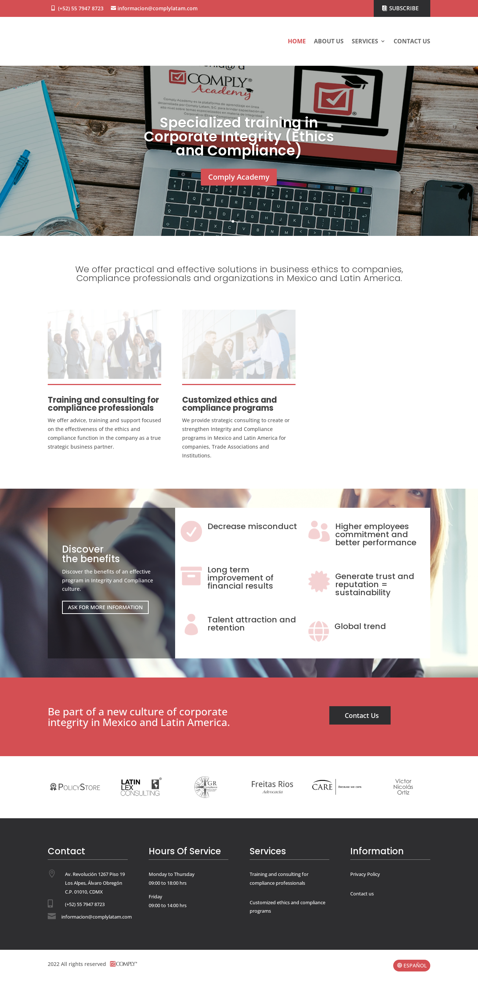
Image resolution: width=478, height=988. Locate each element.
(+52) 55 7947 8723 (81, 8)
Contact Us (362, 715)
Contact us (412, 41)
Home (297, 41)
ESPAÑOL (415, 965)
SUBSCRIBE (404, 8)
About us (329, 41)
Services (365, 41)
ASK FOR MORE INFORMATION (105, 607)
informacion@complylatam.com (157, 8)
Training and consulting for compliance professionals (103, 404)
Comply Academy (238, 177)
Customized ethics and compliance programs (229, 404)
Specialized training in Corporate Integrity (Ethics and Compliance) (239, 137)
